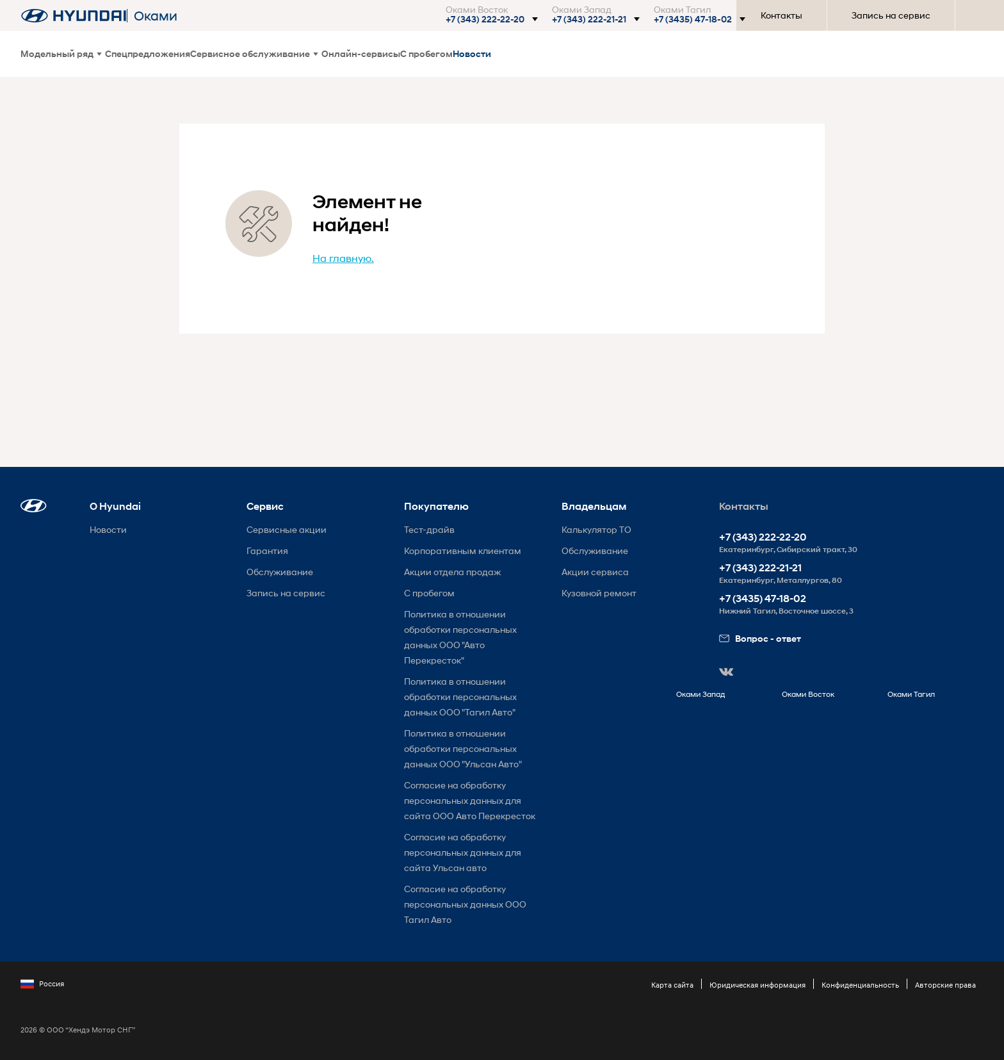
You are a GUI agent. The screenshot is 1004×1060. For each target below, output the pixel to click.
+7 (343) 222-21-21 (760, 568)
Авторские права (945, 985)
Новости (472, 53)
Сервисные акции (287, 529)
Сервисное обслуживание (254, 53)
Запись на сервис (891, 15)
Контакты (781, 15)
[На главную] (73, 15)
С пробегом (426, 53)
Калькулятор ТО (596, 529)
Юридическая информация (757, 985)
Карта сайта (672, 985)
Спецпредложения (147, 53)
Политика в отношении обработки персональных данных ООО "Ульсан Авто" (463, 748)
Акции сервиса (595, 571)
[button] (491, 19)
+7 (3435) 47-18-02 (762, 598)
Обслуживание (280, 571)
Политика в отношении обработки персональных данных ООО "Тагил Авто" (460, 696)
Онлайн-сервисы (360, 53)
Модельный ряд (61, 53)
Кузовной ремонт (599, 592)
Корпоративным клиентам (462, 550)
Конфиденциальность (860, 985)
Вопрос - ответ (760, 638)
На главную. (343, 258)
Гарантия (267, 550)
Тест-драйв (429, 529)
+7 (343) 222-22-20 (763, 537)
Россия (42, 984)
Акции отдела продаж (452, 571)
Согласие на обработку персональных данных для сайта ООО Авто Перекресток (469, 800)
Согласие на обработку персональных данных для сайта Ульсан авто (462, 852)
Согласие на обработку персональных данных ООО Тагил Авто (465, 904)
